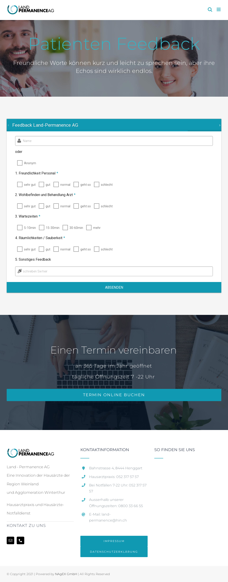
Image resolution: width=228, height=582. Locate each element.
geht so (84, 184)
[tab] (45, 125)
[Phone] (20, 540)
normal (64, 184)
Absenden (114, 287)
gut (46, 184)
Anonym (30, 163)
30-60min (74, 228)
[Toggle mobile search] (210, 9)
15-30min (51, 228)
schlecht (105, 184)
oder (18, 152)
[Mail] (10, 540)
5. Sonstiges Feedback (31, 259)
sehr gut (28, 184)
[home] (30, 452)
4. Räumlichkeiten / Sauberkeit (38, 238)
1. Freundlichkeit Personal (34, 173)
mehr (95, 228)
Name (27, 141)
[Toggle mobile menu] (219, 9)
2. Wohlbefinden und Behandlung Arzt (43, 195)
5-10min (28, 228)
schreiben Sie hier (33, 271)
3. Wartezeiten (26, 216)
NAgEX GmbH (66, 574)
